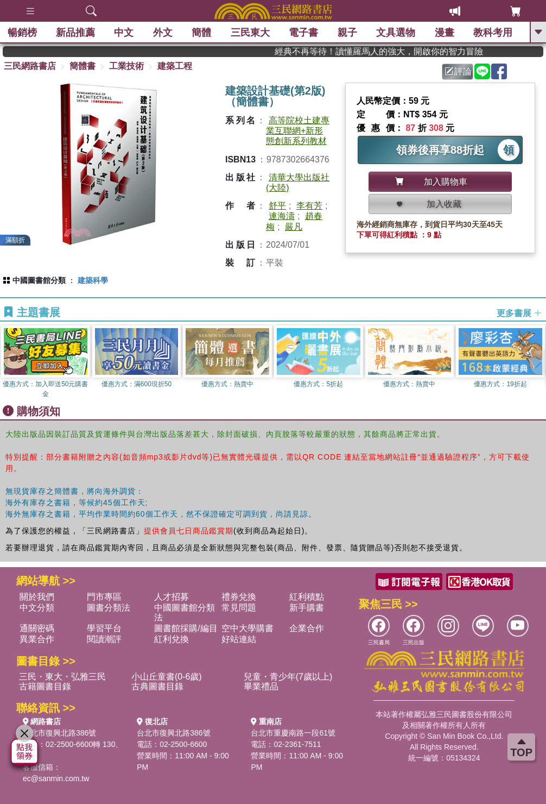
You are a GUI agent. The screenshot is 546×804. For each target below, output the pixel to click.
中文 (125, 32)
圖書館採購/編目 (185, 628)
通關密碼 (37, 628)
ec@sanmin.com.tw (56, 778)
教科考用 (493, 32)
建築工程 (174, 66)
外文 (163, 32)
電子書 (304, 32)
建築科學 (93, 280)
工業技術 (126, 66)
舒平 (277, 205)
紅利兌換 (171, 639)
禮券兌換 (238, 596)
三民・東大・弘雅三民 (62, 676)
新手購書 (306, 607)
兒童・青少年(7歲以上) (288, 676)
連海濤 (282, 216)
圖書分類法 (108, 607)
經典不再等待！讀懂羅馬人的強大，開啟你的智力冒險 (401, 51)
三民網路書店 (30, 66)
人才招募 (171, 596)
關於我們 (37, 596)
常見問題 (238, 607)
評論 (458, 71)
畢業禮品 (261, 686)
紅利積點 (306, 596)
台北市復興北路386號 (59, 732)
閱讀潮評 (104, 639)
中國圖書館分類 (39, 280)
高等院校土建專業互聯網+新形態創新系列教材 (297, 131)
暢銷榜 (22, 32)
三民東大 (250, 32)
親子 (348, 32)
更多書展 (519, 312)
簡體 (202, 32)
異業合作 (37, 639)
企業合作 (306, 628)
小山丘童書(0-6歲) (166, 676)
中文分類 (37, 607)
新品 (76, 32)
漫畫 (445, 32)
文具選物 (396, 32)
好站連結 (238, 639)
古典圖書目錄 (157, 686)
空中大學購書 (247, 628)
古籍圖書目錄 (45, 686)
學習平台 (104, 628)
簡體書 (82, 66)
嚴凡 (293, 226)
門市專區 (104, 596)
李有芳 (309, 205)
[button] (538, 362)
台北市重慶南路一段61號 (293, 732)
